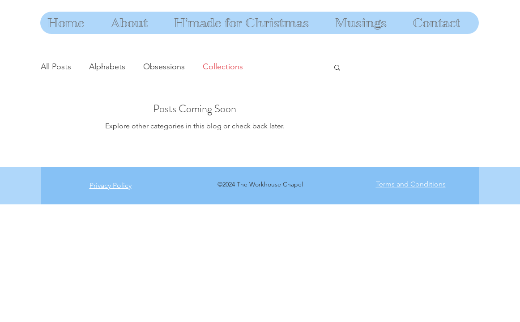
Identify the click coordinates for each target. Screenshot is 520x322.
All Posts (56, 67)
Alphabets (107, 67)
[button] (337, 68)
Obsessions (164, 67)
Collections (223, 67)
